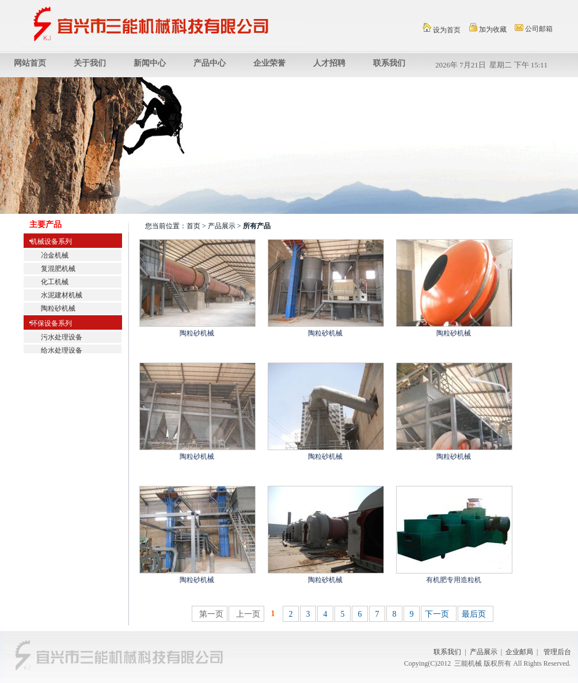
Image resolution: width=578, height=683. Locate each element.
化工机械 (55, 282)
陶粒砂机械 (58, 308)
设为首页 (442, 28)
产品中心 (209, 63)
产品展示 (483, 652)
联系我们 (389, 63)
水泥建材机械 (61, 295)
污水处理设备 (61, 337)
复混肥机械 (58, 269)
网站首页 (30, 63)
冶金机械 (55, 255)
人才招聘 (329, 63)
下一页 (437, 614)
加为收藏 (488, 28)
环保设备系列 (48, 323)
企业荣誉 (269, 63)
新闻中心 (150, 63)
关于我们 (90, 63)
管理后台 (557, 652)
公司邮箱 (534, 28)
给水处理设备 (61, 350)
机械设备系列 (48, 241)
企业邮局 (519, 652)
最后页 (474, 614)
